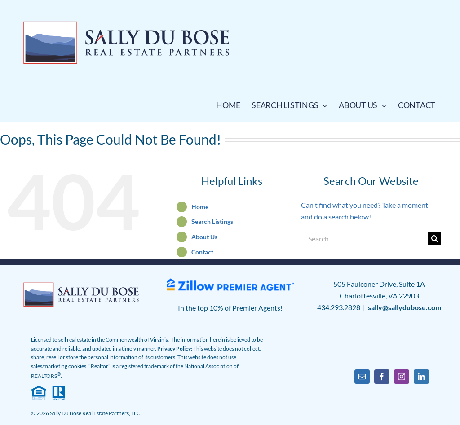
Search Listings (212, 221)
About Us (204, 237)
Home (199, 206)
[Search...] (364, 238)
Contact (202, 252)
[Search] (434, 238)
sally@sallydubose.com (404, 307)
